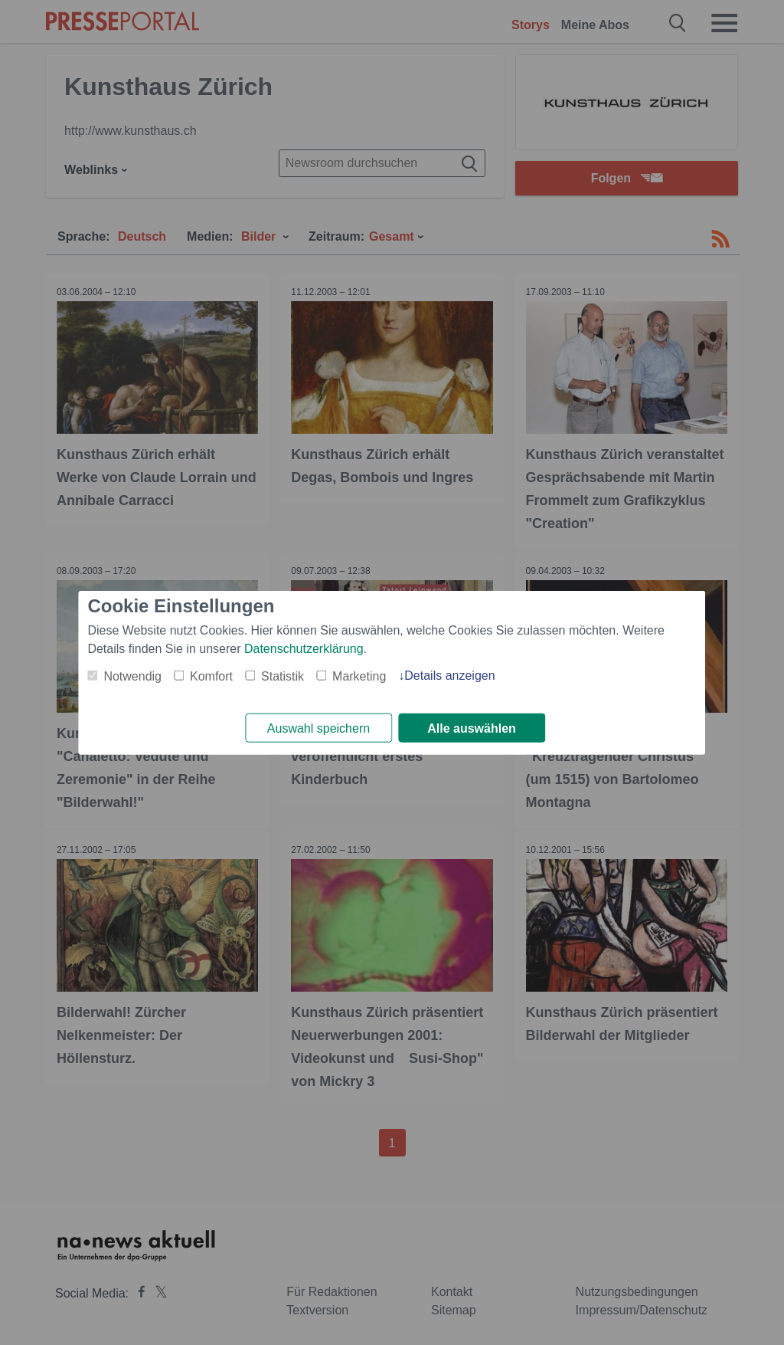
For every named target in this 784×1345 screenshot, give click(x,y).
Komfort (211, 675)
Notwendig (132, 675)
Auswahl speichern (318, 728)
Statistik (282, 675)
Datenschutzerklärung (304, 647)
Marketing (359, 675)
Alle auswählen (471, 728)
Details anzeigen (449, 674)
